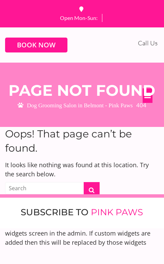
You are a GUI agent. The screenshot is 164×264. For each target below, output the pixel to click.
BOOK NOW (36, 44)
